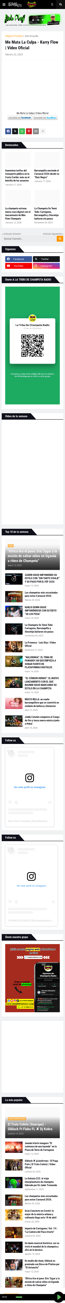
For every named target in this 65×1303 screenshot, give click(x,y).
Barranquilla (31, 36)
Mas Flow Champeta (19, 821)
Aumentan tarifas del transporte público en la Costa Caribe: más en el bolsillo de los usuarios (17, 175)
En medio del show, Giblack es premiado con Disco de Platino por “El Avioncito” (42, 1264)
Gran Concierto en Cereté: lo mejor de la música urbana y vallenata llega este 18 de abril (41, 1214)
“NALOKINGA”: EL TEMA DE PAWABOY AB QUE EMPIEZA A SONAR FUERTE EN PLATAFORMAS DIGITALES (40, 662)
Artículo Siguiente (52, 233)
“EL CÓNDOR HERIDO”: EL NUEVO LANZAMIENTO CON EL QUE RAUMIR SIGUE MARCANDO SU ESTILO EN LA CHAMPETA (42, 683)
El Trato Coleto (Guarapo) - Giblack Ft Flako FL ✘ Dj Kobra (30, 1126)
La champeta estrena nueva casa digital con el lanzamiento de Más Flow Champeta (18, 213)
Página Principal (14, 36)
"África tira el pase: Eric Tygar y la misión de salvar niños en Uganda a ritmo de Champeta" (32, 556)
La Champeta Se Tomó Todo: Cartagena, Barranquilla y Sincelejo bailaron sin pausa (46, 213)
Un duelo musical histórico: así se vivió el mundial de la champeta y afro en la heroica (42, 1246)
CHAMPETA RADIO (19, 920)
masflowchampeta (44, 821)
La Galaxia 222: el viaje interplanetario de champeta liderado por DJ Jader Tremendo (41, 1182)
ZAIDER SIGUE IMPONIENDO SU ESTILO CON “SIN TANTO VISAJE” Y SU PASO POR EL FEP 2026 (42, 578)
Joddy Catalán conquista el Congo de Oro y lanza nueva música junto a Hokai (42, 720)
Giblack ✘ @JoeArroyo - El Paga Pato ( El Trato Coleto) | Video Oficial (41, 1164)
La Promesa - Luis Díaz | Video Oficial (40, 644)
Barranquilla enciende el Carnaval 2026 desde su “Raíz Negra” (46, 174)
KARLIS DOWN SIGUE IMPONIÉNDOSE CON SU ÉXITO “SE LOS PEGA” (41, 611)
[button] (4, 4)
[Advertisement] (32, 1056)
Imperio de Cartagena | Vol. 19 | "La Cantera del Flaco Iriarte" (41, 1230)
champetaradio (42, 920)
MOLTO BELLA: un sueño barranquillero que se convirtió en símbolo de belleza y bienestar (42, 703)
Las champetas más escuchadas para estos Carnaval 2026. (41, 594)
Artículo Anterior (12, 233)
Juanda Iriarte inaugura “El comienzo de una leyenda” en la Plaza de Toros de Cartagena (41, 1146)
